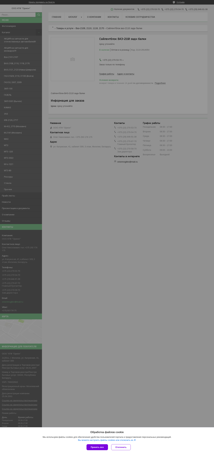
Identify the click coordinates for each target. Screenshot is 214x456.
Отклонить (121, 447)
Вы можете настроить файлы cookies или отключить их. (106, 440)
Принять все (97, 447)
